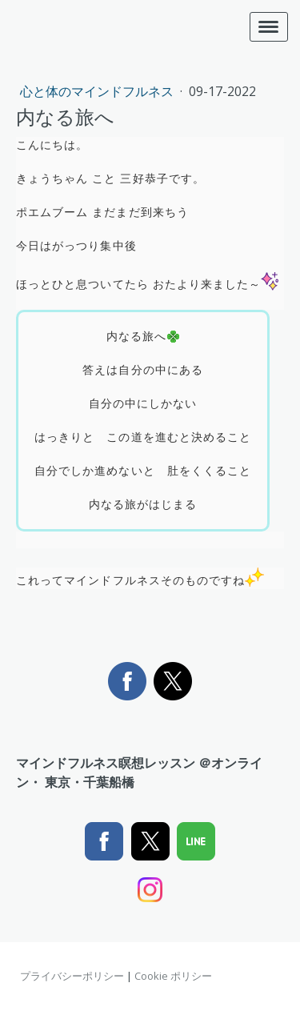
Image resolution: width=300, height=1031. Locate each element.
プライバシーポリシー (72, 976)
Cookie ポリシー (173, 976)
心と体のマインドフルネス (98, 91)
